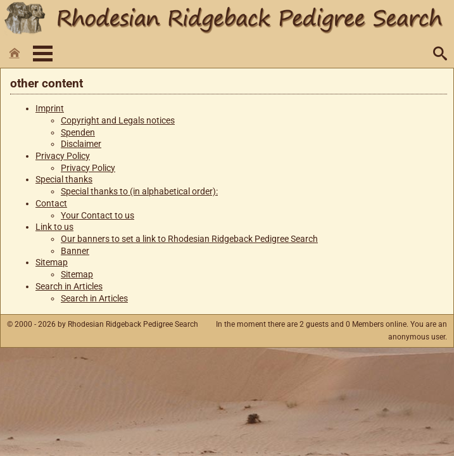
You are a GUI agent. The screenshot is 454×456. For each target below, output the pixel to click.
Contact (51, 203)
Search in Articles (69, 286)
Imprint (49, 108)
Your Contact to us (97, 215)
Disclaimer (81, 144)
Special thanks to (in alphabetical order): (139, 191)
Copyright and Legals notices (118, 120)
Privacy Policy (62, 156)
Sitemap (51, 262)
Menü (42, 53)
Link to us (54, 227)
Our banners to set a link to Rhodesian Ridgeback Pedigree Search (189, 239)
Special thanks (63, 179)
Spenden (78, 132)
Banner (75, 251)
